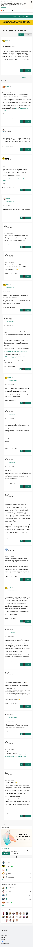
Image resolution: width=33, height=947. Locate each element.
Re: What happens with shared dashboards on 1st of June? (15, 351)
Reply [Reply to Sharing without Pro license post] (28, 70)
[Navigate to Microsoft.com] (4, 10)
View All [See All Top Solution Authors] (4, 880)
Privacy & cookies (4, 935)
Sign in (19, 16)
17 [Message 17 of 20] (8, 244)
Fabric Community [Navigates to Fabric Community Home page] (13, 10)
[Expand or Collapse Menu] (2, 13)
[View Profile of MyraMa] (7, 86)
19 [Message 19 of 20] (6, 146)
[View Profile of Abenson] (7, 130)
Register (14, 16)
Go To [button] (27, 16)
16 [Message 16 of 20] (7, 214)
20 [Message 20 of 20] (6, 118)
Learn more (3, 7)
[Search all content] (23, 19)
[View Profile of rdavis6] (6, 40)
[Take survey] (6, 853)
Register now (27, 24)
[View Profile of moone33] (10, 549)
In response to (10, 201)
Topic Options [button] (27, 34)
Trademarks (3, 939)
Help (23, 16)
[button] (21, 34)
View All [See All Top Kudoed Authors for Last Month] (4, 905)
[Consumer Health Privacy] (16, 943)
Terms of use (3, 937)
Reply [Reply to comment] (28, 121)
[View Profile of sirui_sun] (11, 158)
